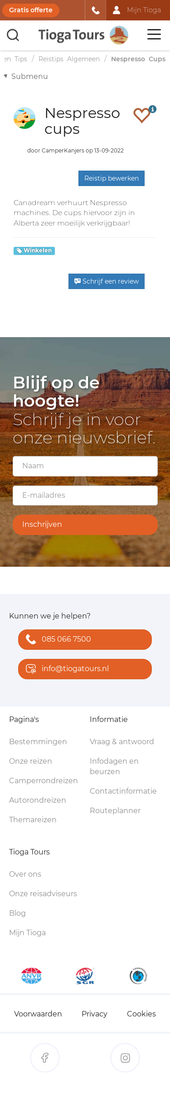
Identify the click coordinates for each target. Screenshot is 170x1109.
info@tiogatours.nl (65, 669)
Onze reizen (30, 761)
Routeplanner (115, 810)
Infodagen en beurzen (114, 766)
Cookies (141, 1014)
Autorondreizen (37, 800)
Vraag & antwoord (122, 741)
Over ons (25, 874)
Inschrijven (42, 524)
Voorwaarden (38, 1014)
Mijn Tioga (27, 932)
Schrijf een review (106, 281)
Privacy (94, 1014)
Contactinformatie (123, 791)
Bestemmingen (38, 741)
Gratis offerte (31, 10)
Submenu (29, 76)
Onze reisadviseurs (43, 893)
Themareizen (33, 819)
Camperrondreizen (43, 780)
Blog (17, 913)
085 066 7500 (56, 640)
